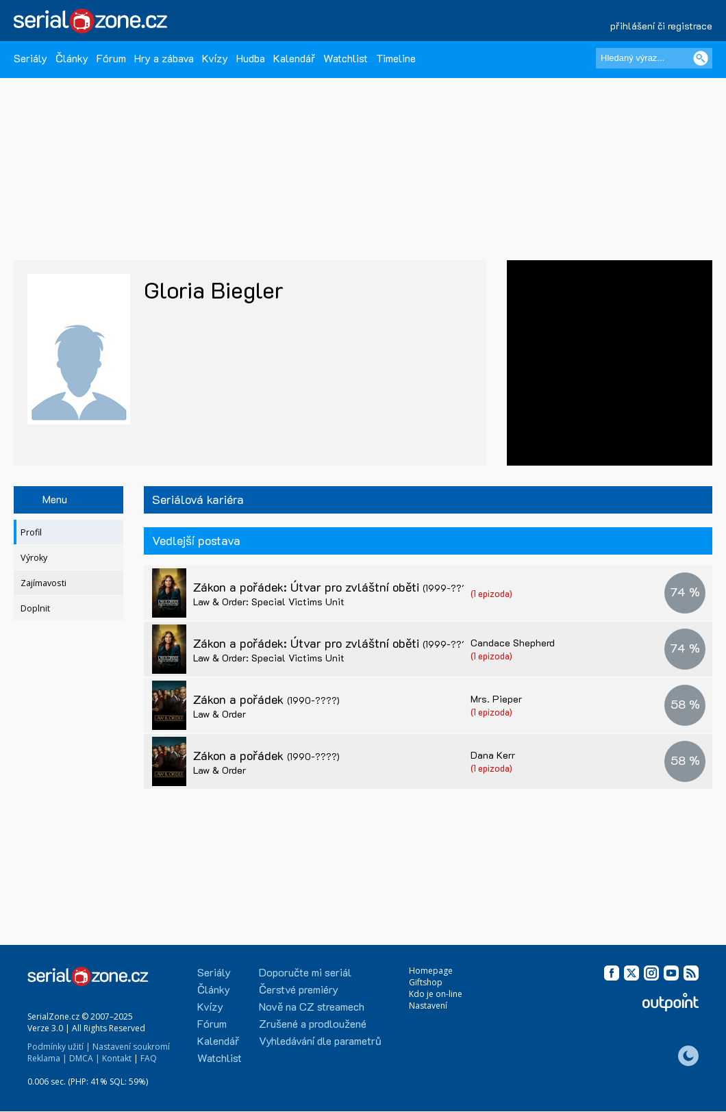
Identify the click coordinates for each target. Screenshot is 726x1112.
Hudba (250, 58)
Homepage (431, 970)
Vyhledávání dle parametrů (320, 1040)
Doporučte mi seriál (305, 972)
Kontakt (117, 1058)
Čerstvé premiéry (298, 989)
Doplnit (35, 608)
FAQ (148, 1058)
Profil (31, 532)
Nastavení (428, 1005)
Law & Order (219, 713)
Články (71, 58)
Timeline (396, 58)
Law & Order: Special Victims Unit (269, 601)
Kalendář (294, 58)
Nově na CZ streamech (311, 1006)
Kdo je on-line (435, 994)
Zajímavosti (43, 583)
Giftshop (425, 982)
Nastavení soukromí (131, 1046)
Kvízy (215, 58)
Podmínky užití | (58, 1046)
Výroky (34, 558)
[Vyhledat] (700, 58)
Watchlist (345, 58)
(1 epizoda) (491, 593)
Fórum (111, 58)
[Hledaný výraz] (654, 58)
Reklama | (47, 1058)
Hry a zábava (164, 58)
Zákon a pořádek (266, 699)
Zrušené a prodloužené (312, 1023)
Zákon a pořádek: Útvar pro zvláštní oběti (334, 587)
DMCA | (84, 1058)
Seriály (30, 58)
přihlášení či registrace (661, 25)
